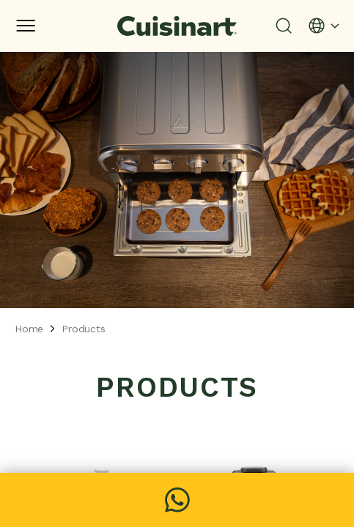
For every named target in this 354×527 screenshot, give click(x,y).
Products (83, 328)
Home (29, 328)
